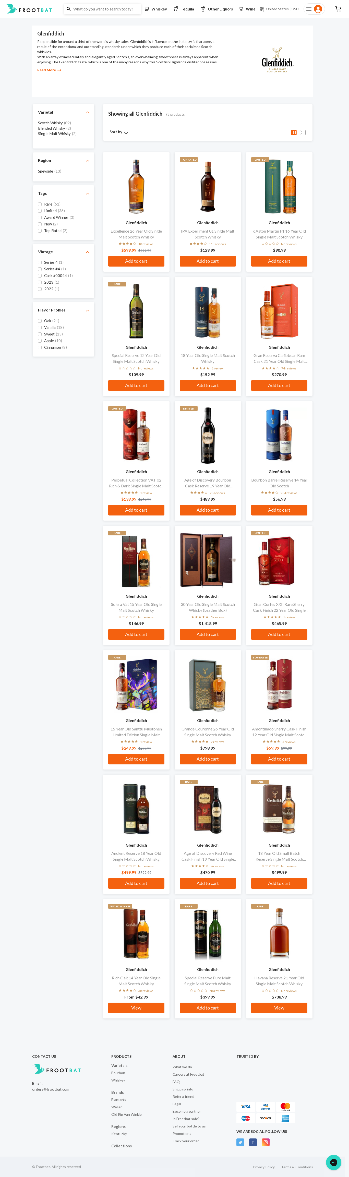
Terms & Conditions (297, 1167)
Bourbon (118, 1073)
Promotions (182, 1133)
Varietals (119, 1065)
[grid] (63, 131)
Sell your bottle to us (189, 1126)
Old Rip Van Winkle (126, 1114)
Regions (118, 1126)
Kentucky (119, 1134)
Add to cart (136, 261)
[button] (174, 9)
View (136, 1008)
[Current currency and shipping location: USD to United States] (279, 8)
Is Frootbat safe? (186, 1118)
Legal (177, 1104)
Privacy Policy (264, 1167)
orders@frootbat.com (50, 1089)
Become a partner (187, 1111)
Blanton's (118, 1099)
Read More (49, 70)
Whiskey (118, 1080)
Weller (116, 1107)
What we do (182, 1067)
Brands (117, 1092)
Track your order (186, 1141)
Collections (121, 1146)
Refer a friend (183, 1096)
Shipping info (183, 1089)
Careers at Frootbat (188, 1074)
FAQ (176, 1081)
